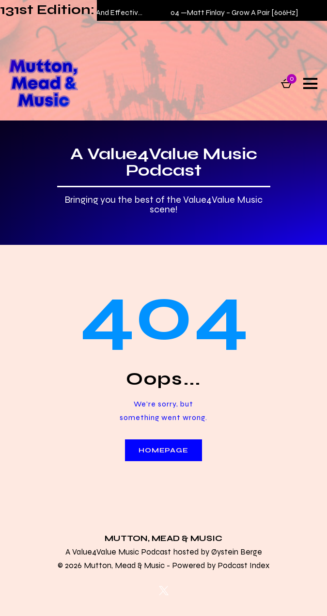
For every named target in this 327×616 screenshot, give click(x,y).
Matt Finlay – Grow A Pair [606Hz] (244, 12)
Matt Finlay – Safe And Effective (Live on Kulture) (117, 12)
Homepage (163, 450)
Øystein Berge (236, 551)
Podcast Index (243, 565)
